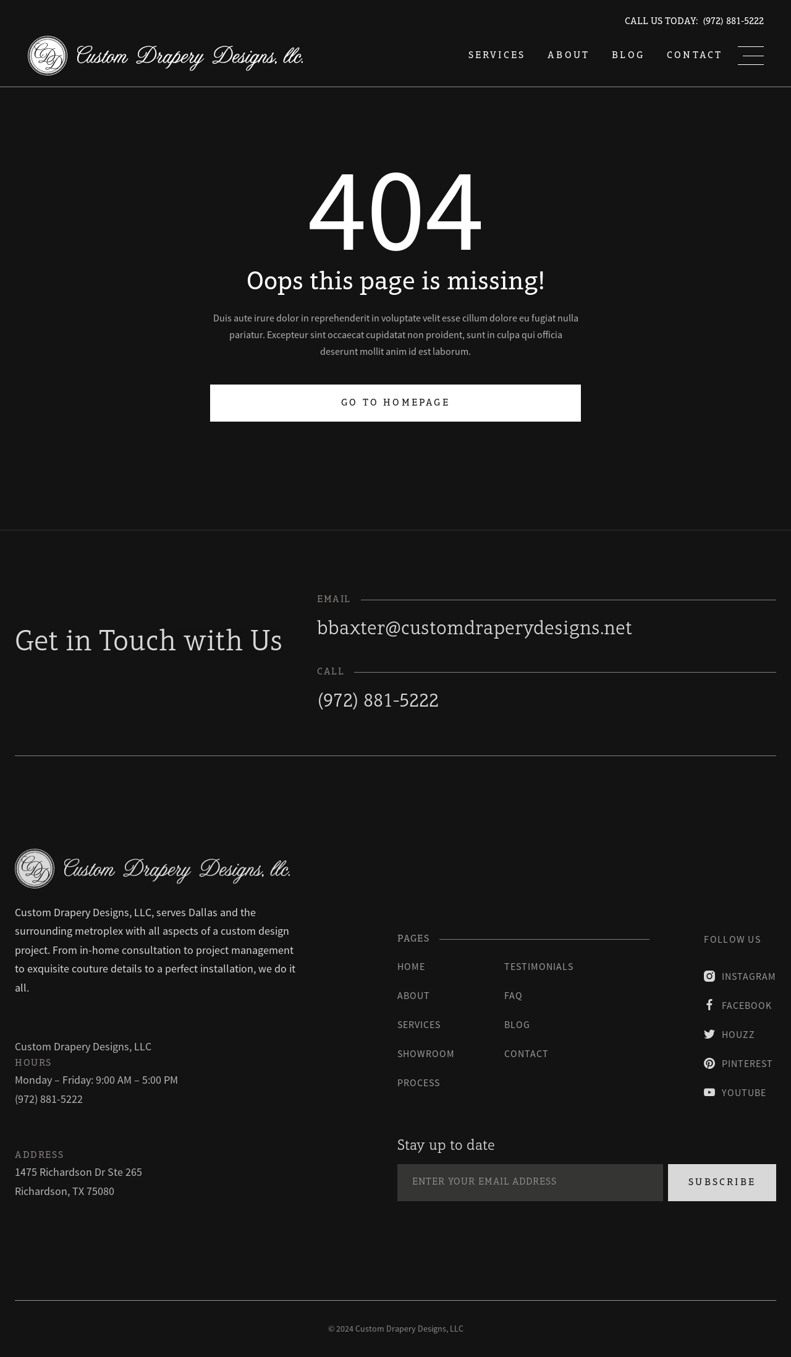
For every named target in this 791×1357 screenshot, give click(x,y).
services (497, 56)
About (569, 56)
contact (526, 1053)
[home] (165, 55)
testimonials (538, 966)
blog (628, 56)
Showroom (426, 1053)
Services (419, 1024)
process (418, 1082)
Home (411, 966)
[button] (751, 55)
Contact (694, 56)
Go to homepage (395, 399)
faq (513, 995)
